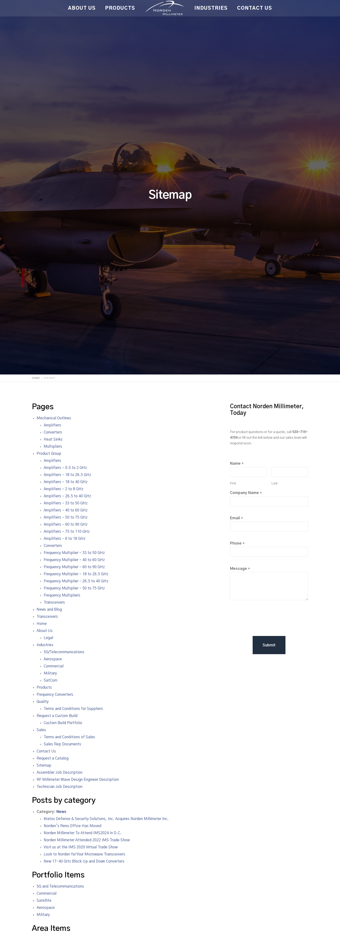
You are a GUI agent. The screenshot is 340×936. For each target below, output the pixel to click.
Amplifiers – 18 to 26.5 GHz (67, 475)
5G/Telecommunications (64, 652)
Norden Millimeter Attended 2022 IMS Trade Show (87, 840)
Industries (45, 645)
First (233, 483)
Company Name (246, 493)
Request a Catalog (52, 758)
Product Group (49, 453)
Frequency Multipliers (62, 595)
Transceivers (54, 602)
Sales (41, 730)
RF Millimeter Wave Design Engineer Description (78, 779)
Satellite (44, 900)
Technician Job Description (59, 787)
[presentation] (266, 627)
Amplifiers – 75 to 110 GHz (67, 531)
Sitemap (44, 765)
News (61, 812)
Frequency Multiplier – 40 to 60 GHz (74, 560)
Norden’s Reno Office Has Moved (72, 826)
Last (274, 483)
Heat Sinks (53, 439)
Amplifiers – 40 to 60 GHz (66, 510)
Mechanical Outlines (54, 418)
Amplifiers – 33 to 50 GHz (66, 503)
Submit (269, 645)
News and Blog (49, 609)
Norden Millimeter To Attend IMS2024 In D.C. (83, 833)
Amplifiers (52, 425)
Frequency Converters (55, 694)
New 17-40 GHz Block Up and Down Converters (84, 861)
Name (237, 463)
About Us (45, 631)
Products (44, 687)
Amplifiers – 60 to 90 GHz (66, 524)
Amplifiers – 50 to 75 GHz (66, 517)
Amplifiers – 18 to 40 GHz (66, 482)
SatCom (50, 680)
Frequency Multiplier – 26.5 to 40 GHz (76, 581)
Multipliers (53, 446)
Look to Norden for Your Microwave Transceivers (84, 854)
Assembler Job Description (59, 772)
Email (236, 518)
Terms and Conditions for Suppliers (73, 709)
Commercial (54, 666)
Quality (43, 702)
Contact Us (46, 751)
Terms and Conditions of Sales (69, 737)
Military (50, 673)
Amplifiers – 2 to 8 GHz (63, 489)
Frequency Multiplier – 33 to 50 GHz (74, 553)
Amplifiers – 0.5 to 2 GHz (65, 468)
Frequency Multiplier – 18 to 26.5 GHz (76, 574)
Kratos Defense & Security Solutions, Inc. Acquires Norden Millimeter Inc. (106, 819)
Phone (237, 543)
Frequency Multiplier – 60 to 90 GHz (74, 567)
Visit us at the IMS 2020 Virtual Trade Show (81, 847)
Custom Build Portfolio (63, 723)
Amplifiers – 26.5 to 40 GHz (67, 496)
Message (240, 569)
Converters (53, 432)
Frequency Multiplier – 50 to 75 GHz (74, 588)
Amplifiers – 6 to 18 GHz (64, 539)
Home (42, 624)
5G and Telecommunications (60, 886)
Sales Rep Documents (62, 744)
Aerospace (53, 659)
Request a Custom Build (57, 716)
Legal (48, 638)
